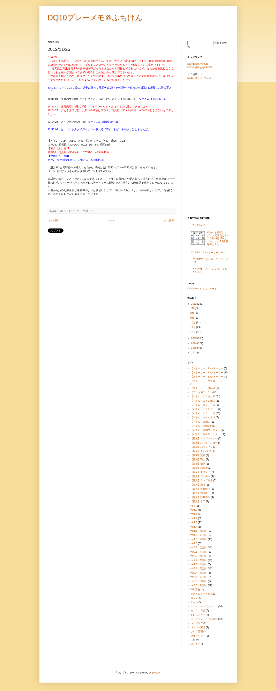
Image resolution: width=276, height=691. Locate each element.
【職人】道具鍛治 (200, 488)
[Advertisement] (96, 246)
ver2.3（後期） (199, 564)
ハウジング (197, 623)
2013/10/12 (198, 225)
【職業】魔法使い (200, 472)
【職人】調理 (198, 484)
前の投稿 (169, 220)
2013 (194, 338)
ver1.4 (194, 526)
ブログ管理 (197, 631)
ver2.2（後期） (199, 556)
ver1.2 (194, 518)
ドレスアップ (198, 614)
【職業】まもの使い (202, 451)
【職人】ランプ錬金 (202, 480)
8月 (192, 312)
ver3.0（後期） (199, 581)
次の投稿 (54, 220)
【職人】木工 (198, 501)
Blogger (156, 672)
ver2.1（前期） (199, 551)
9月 (192, 317)
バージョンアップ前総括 (204, 619)
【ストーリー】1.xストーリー (207, 368)
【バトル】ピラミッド (203, 413)
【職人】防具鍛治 (200, 497)
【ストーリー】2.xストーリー (207, 372)
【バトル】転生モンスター (205, 434)
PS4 (193, 505)
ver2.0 (194, 543)
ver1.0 (194, 509)
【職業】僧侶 (198, 463)
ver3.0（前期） (199, 585)
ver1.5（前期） (199, 535)
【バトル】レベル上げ (203, 417)
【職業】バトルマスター (204, 442)
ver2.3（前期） (199, 568)
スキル (194, 602)
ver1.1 (79, 210)
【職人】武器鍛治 (200, 493)
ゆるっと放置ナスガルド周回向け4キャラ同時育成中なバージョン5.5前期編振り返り (217, 238)
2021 (194, 352)
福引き (194, 644)
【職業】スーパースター (204, 438)
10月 (193, 322)
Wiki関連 (195, 589)
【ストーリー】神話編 (203, 388)
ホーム (111, 220)
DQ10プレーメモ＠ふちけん (95, 17)
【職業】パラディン (202, 446)
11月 (193, 327)
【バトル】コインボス (203, 400)
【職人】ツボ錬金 (200, 476)
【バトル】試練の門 (202, 425)
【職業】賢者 (198, 455)
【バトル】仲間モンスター (205, 430)
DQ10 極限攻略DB (197, 64)
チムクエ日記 (198, 610)
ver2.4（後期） (199, 572)
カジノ (194, 598)
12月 (193, 332)
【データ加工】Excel (202, 392)
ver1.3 (194, 522)
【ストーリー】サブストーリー (208, 381)
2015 (194, 347)
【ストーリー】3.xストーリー (207, 376)
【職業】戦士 (198, 459)
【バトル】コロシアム (203, 404)
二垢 (193, 640)
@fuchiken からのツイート (202, 288)
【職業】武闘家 (199, 467)
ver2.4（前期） (199, 577)
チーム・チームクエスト (204, 606)
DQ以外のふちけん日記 (200, 77)
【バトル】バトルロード (204, 409)
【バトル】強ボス (200, 421)
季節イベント (198, 635)
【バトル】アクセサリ (203, 396)
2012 (194, 303)
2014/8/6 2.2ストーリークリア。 (209, 252)
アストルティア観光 (202, 593)
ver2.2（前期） (199, 560)
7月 (192, 308)
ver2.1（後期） (199, 547)
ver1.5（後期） (199, 530)
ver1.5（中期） (199, 539)
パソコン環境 (198, 627)
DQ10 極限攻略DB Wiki (200, 67)
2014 (194, 343)
